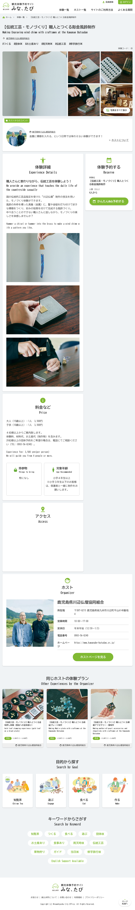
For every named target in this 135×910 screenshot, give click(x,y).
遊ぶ (84, 834)
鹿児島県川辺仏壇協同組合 (18, 38)
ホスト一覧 (80, 10)
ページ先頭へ (125, 902)
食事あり (59, 843)
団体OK (18, 44)
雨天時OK (47, 44)
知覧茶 (35, 834)
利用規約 (78, 897)
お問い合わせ (65, 897)
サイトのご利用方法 (102, 10)
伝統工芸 (61, 44)
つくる (7, 44)
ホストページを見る (93, 656)
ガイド (58, 852)
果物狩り (39, 852)
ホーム (9, 17)
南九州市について (49, 897)
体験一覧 (64, 10)
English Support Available (67, 861)
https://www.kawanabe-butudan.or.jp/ (94, 643)
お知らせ (34, 897)
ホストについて (120, 140)
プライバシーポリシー (94, 897)
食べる (69, 834)
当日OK (75, 852)
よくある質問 (125, 10)
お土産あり (32, 44)
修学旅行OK (76, 44)
